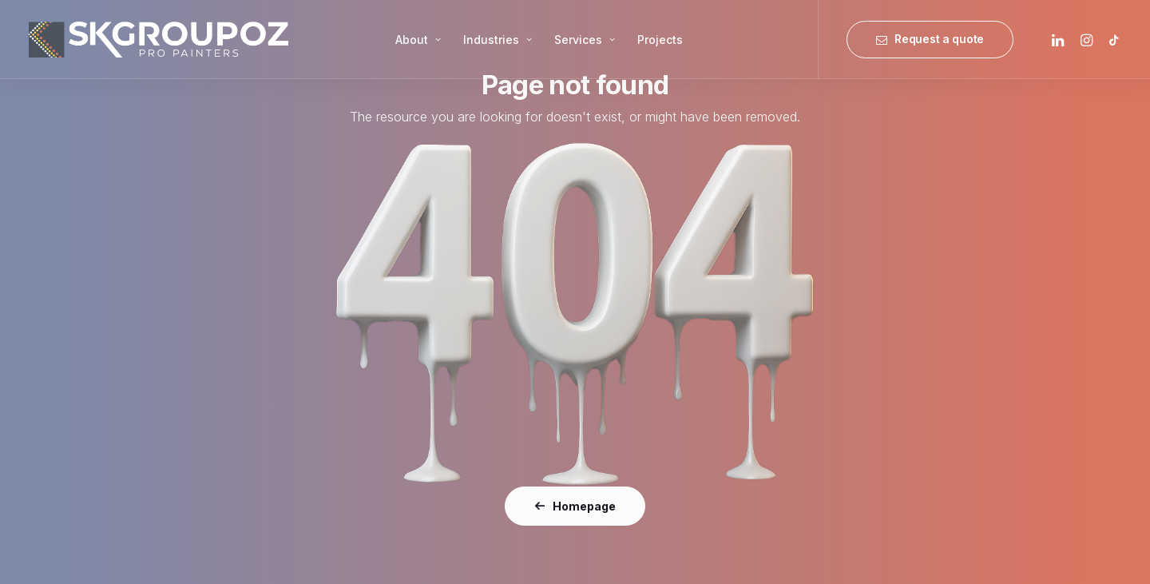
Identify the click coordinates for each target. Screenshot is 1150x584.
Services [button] (584, 39)
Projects (660, 39)
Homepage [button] (575, 506)
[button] (1060, 39)
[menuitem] (418, 39)
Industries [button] (497, 39)
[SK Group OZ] (158, 40)
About (418, 39)
